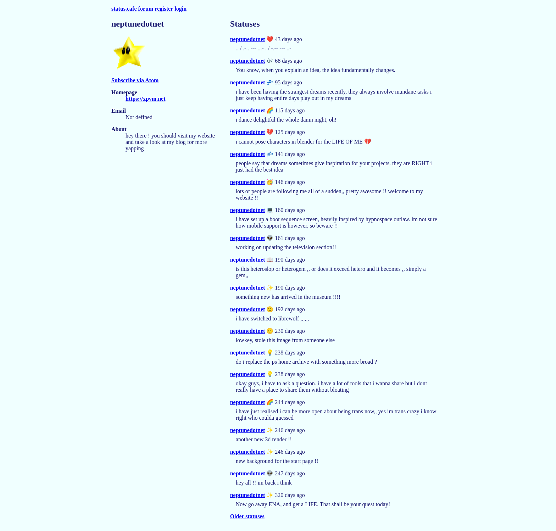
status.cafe (124, 9)
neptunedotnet (247, 39)
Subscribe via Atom (135, 80)
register (164, 9)
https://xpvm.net (145, 99)
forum (146, 9)
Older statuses (247, 516)
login (180, 9)
